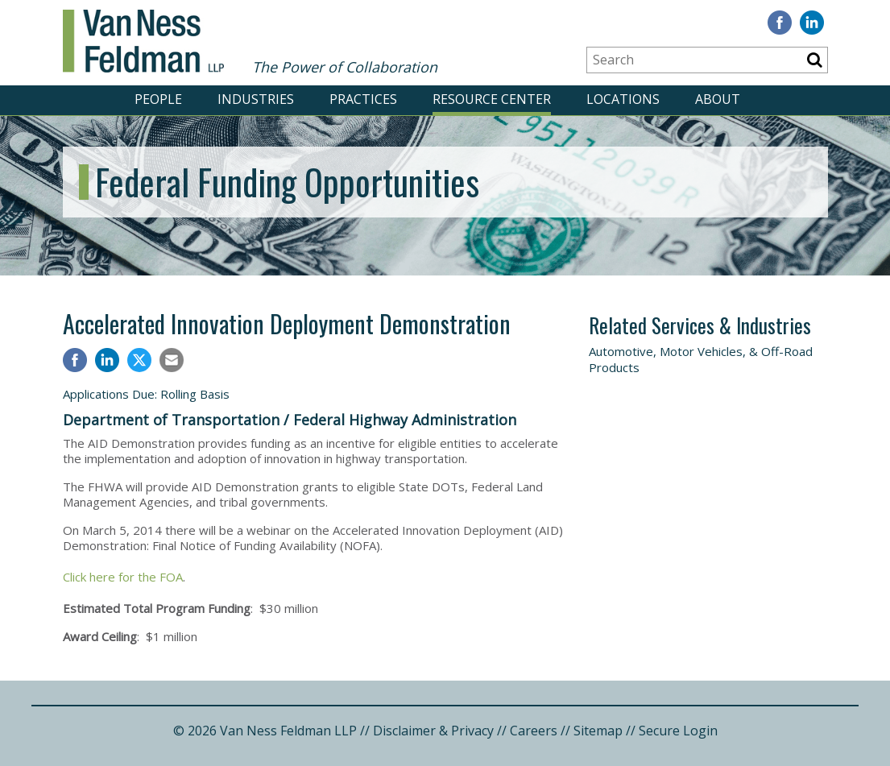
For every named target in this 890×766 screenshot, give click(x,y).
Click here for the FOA (123, 577)
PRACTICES (363, 99)
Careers (533, 730)
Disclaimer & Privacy (433, 730)
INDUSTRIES (255, 99)
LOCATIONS (623, 99)
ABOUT (717, 99)
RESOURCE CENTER (492, 99)
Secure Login (678, 730)
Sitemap (598, 730)
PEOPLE (158, 99)
